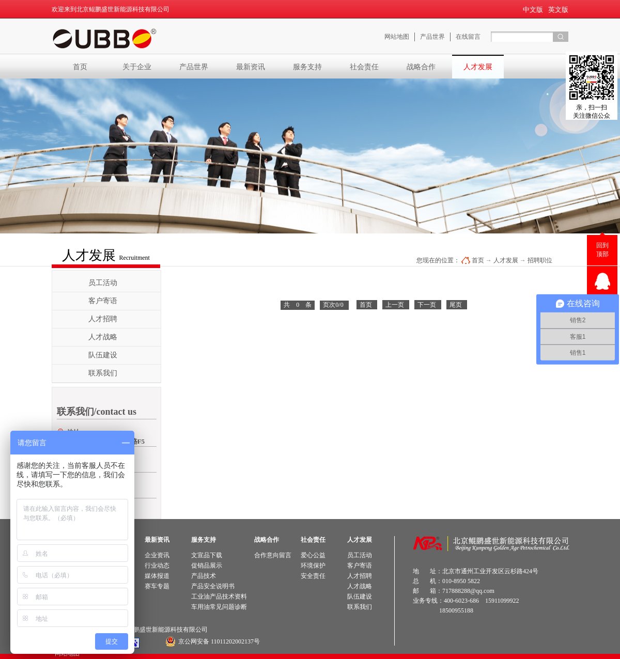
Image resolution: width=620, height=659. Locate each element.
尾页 (456, 304)
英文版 (558, 9)
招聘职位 (540, 260)
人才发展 (505, 260)
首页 (80, 66)
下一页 (426, 304)
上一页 (394, 304)
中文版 (533, 9)
